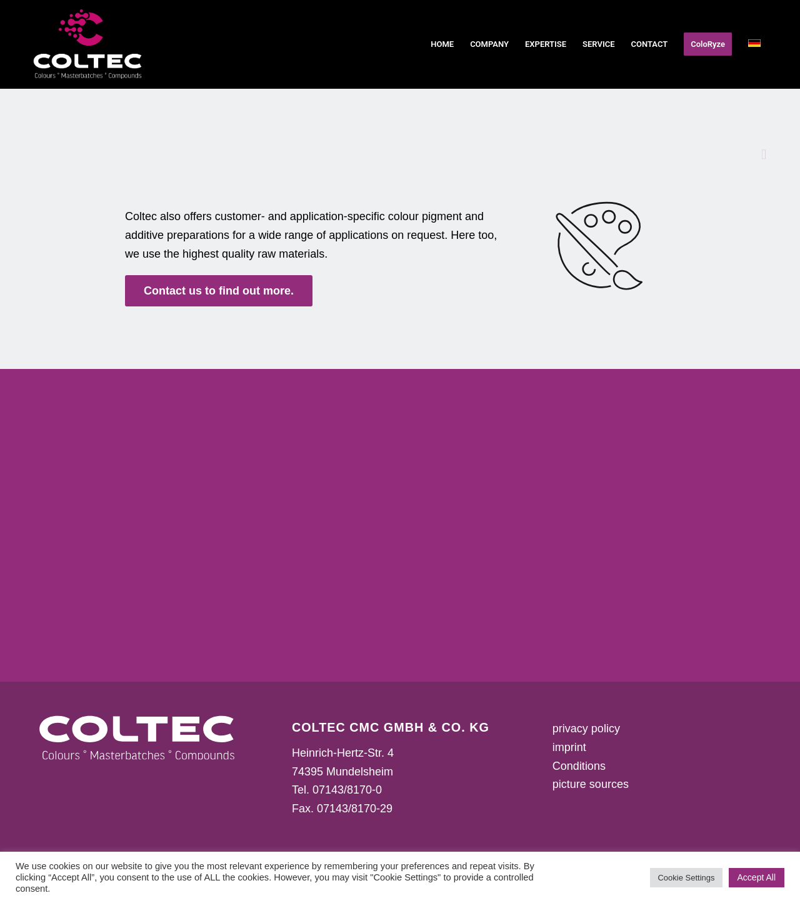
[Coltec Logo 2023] (87, 44)
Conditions (579, 766)
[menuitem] (442, 44)
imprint (569, 747)
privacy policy (586, 728)
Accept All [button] (757, 877)
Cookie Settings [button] (686, 877)
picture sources (590, 784)
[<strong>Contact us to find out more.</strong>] (218, 291)
